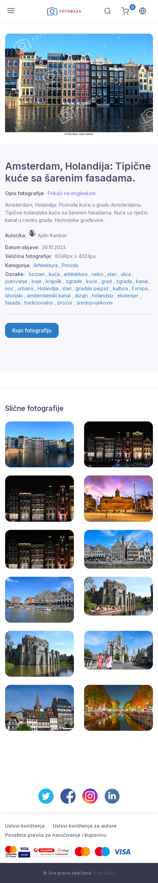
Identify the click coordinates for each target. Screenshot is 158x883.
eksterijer (127, 295)
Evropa (140, 288)
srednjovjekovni (95, 303)
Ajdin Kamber (52, 235)
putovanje (16, 281)
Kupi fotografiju (32, 330)
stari (67, 288)
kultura (120, 288)
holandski (102, 295)
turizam (37, 274)
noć (9, 288)
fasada (12, 303)
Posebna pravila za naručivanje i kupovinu (55, 835)
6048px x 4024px (75, 256)
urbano (26, 288)
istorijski (14, 295)
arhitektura (75, 274)
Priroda (70, 265)
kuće (91, 281)
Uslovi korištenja (25, 826)
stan (112, 274)
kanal (142, 281)
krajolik (54, 281)
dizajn (81, 295)
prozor (65, 303)
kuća (54, 274)
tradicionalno (38, 303)
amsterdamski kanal (49, 295)
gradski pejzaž (92, 288)
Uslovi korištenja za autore (85, 826)
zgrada (124, 281)
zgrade (74, 281)
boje (37, 281)
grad (106, 281)
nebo (97, 274)
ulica (126, 274)
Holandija (48, 288)
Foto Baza (104, 873)
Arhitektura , (48, 265)
